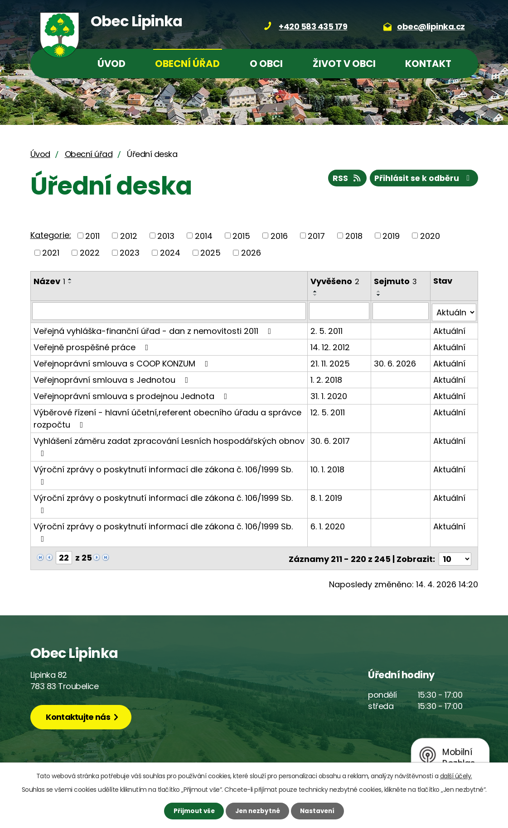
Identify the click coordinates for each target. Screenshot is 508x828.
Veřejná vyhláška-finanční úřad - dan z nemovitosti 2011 (154, 329)
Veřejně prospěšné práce (93, 345)
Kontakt (428, 63)
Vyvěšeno (335, 281)
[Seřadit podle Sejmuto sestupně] (379, 295)
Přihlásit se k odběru (422, 179)
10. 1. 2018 (328, 467)
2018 (354, 235)
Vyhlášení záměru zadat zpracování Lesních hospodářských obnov (169, 444)
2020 (430, 235)
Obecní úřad (187, 63)
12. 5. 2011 (328, 410)
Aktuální (449, 329)
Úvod (111, 63)
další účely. (456, 775)
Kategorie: (50, 235)
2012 (128, 235)
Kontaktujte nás (80, 714)
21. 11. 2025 (330, 361)
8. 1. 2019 (327, 496)
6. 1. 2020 (328, 524)
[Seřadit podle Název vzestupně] (70, 279)
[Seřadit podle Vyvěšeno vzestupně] (316, 291)
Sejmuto (395, 281)
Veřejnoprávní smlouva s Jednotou (113, 378)
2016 (279, 235)
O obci (266, 63)
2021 (50, 252)
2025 (210, 252)
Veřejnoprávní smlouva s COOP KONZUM (123, 361)
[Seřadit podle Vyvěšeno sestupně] (316, 295)
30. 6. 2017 (330, 439)
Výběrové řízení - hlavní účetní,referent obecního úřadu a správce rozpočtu (167, 416)
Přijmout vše (189, 810)
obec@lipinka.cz (431, 26)
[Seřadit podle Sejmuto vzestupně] (379, 291)
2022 (90, 252)
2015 (241, 235)
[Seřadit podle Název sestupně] (70, 283)
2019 (391, 235)
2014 (204, 235)
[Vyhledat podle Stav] (454, 310)
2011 (92, 235)
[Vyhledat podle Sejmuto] (401, 310)
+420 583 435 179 (313, 26)
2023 (130, 252)
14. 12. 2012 (330, 345)
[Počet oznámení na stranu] (455, 555)
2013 (165, 235)
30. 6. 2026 (395, 361)
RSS (343, 179)
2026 (251, 252)
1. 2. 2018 (327, 378)
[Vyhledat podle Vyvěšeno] (340, 310)
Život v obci (344, 63)
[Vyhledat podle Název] (169, 310)
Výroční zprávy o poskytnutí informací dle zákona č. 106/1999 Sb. (163, 473)
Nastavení (322, 810)
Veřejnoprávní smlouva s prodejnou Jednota (132, 394)
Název (49, 281)
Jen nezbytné (257, 810)
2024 (170, 252)
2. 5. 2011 (327, 329)
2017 (316, 235)
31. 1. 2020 (329, 394)
